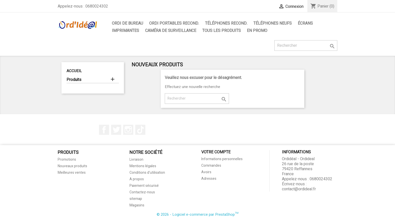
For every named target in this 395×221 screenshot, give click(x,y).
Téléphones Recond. (226, 23)
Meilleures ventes (72, 172)
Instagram (128, 130)
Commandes (211, 165)
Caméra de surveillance (170, 31)
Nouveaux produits (72, 166)
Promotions (67, 159)
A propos (136, 179)
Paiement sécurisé (144, 185)
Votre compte (216, 152)
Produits (74, 80)
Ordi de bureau (127, 23)
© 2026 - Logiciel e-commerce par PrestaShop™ (197, 214)
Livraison (136, 159)
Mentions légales (142, 166)
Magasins (136, 205)
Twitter (116, 130)
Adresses (208, 178)
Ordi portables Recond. (174, 23)
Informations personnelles (222, 159)
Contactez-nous (142, 192)
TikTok (140, 130)
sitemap (135, 198)
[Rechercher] (305, 45)
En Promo (257, 31)
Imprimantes (125, 31)
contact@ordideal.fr (299, 189)
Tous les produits (221, 31)
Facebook (104, 130)
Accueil (74, 71)
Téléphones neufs (272, 23)
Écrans (305, 23)
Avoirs (206, 172)
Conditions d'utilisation (147, 172)
